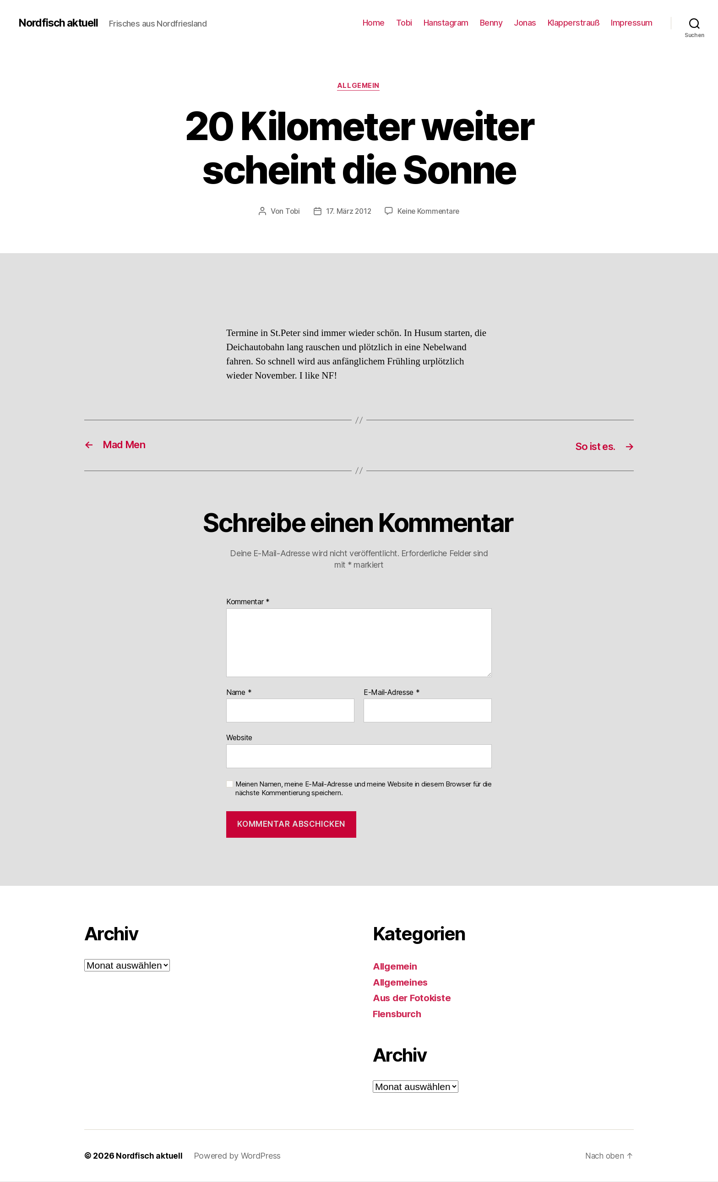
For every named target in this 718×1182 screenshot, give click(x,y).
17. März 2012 (348, 212)
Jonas (525, 22)
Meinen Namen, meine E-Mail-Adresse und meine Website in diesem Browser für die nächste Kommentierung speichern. (363, 789)
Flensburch (398, 1014)
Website (239, 738)
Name (238, 693)
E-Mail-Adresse (392, 693)
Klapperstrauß (574, 22)
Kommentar (248, 603)
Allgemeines (402, 982)
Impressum (632, 22)
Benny (491, 22)
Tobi (404, 22)
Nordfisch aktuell (60, 22)
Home (374, 22)
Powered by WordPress (238, 1156)
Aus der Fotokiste (413, 998)
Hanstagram (446, 22)
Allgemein (359, 86)
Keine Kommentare (429, 212)
